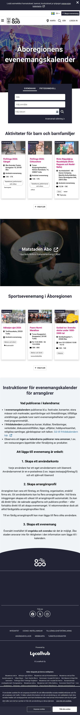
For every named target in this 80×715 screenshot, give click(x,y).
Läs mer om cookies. (64, 701)
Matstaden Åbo (37, 249)
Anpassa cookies (39, 709)
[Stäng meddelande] (77, 2)
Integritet (14, 631)
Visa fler (41, 207)
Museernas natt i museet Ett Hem (50, 680)
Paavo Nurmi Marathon (48, 685)
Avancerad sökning (54, 118)
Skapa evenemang (71, 13)
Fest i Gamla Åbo (31, 678)
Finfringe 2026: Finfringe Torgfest (25, 680)
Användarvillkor (23, 636)
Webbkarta (40, 636)
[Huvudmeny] (2, 20)
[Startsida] (13, 20)
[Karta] (51, 21)
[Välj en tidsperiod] (57, 112)
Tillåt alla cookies (64, 709)
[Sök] (62, 21)
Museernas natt (10, 675)
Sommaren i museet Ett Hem (49, 678)
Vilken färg (18, 678)
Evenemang (30, 88)
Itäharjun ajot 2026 (25, 675)
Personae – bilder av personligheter (25, 685)
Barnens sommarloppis (66, 685)
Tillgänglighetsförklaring (59, 631)
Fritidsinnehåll (47, 88)
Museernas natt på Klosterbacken (45, 675)
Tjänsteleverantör (57, 636)
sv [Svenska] (55, 13)
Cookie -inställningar (33, 631)
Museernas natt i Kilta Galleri (47, 683)
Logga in (73, 21)
